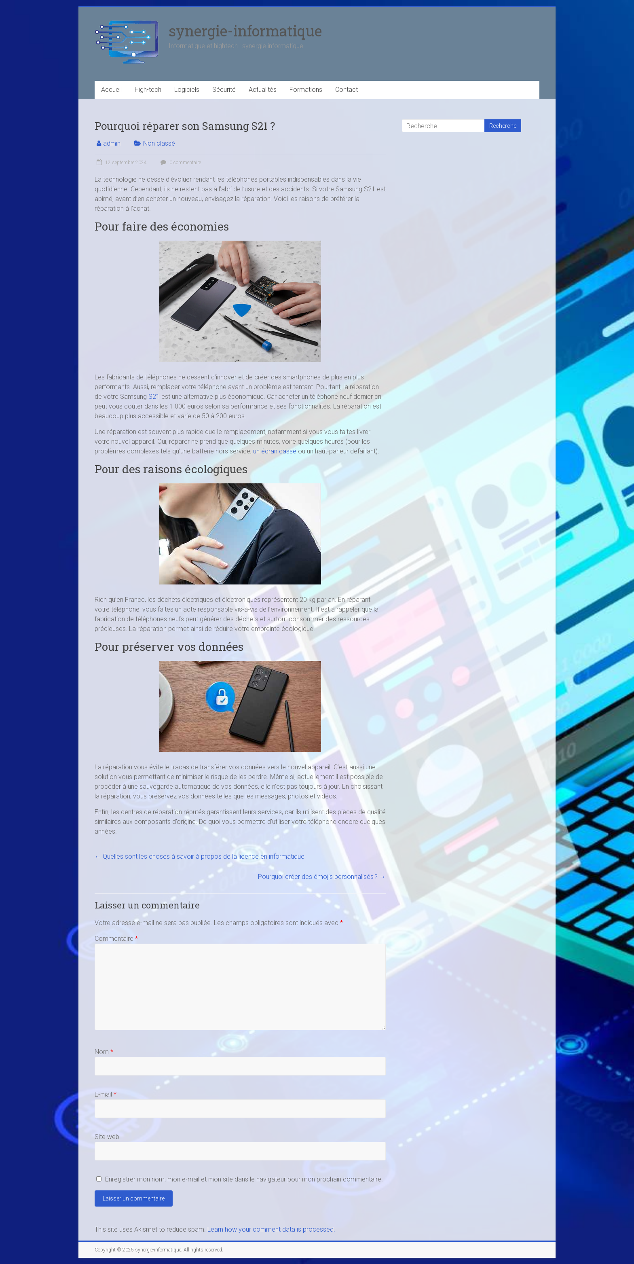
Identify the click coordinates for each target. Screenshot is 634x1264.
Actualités (263, 89)
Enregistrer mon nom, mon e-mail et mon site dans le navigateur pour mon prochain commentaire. (244, 1179)
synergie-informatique (245, 30)
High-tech (148, 89)
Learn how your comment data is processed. (271, 1229)
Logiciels (186, 89)
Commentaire (116, 938)
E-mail (105, 1094)
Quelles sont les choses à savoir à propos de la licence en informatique (199, 856)
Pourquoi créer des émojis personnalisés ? (322, 877)
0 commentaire (179, 162)
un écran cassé (274, 451)
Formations (306, 89)
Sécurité (224, 89)
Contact (346, 89)
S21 (154, 396)
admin (111, 143)
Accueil (111, 89)
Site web (107, 1137)
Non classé (159, 143)
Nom (104, 1052)
